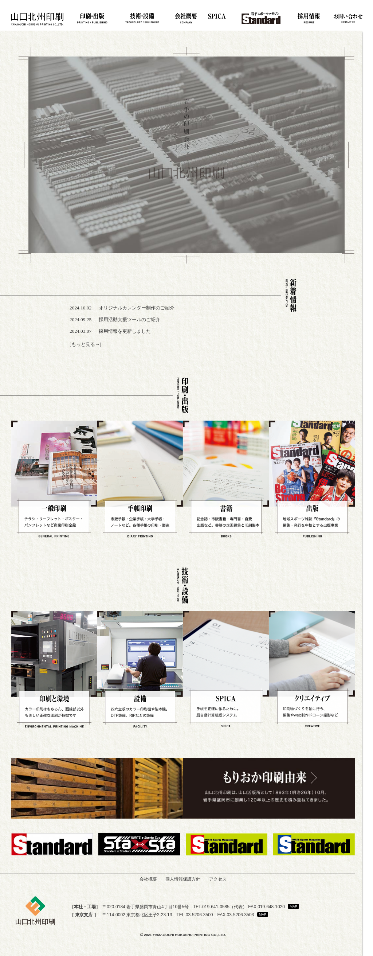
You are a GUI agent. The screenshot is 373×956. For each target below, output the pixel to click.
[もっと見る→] (85, 344)
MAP (293, 906)
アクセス (218, 879)
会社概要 (148, 879)
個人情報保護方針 (182, 879)
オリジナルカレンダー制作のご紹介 (136, 308)
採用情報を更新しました (125, 331)
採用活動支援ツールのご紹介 (129, 319)
